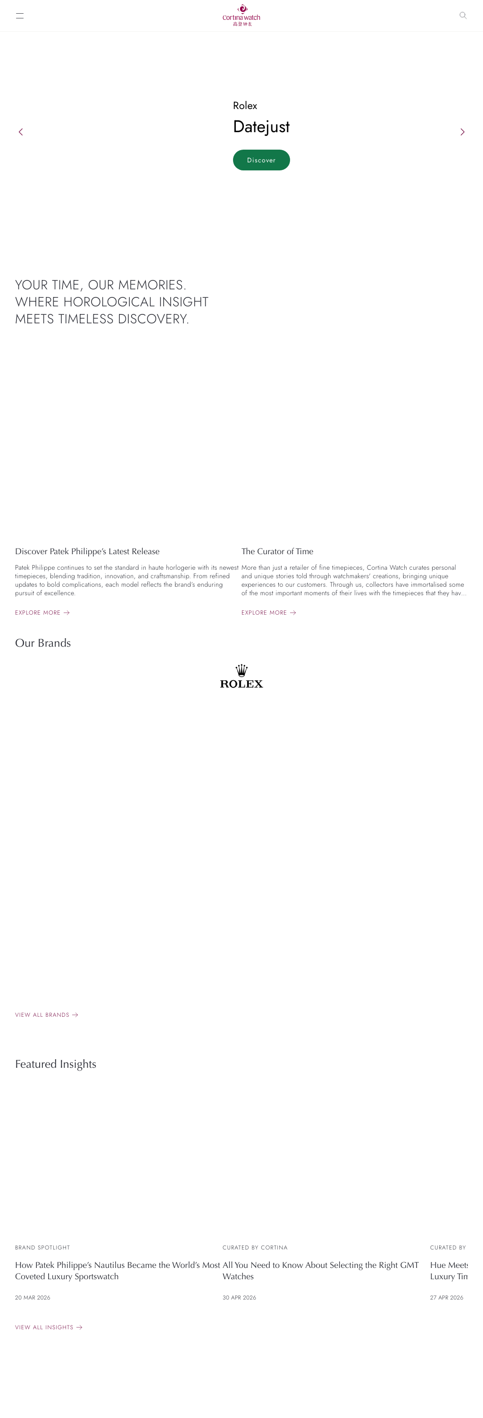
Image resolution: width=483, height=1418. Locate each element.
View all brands (42, 1015)
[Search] (463, 15)
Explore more (37, 612)
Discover (261, 160)
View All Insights (44, 1327)
